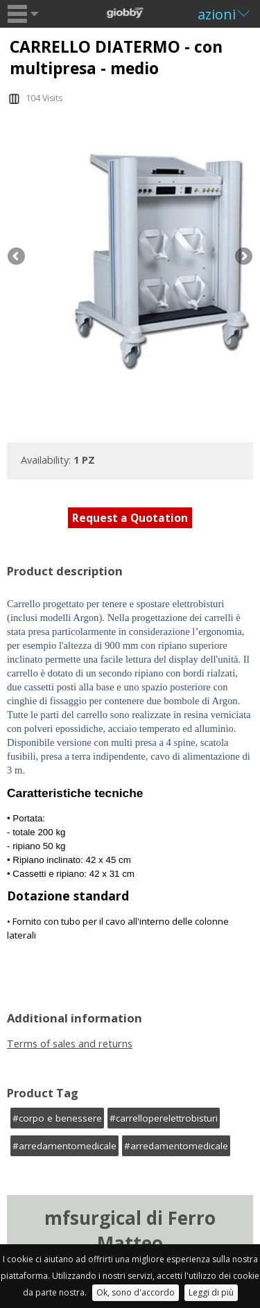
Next (242, 257)
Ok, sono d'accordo (135, 1292)
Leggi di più (211, 1292)
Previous (17, 257)
